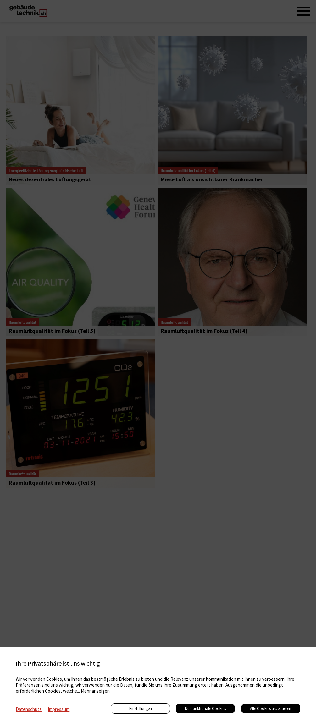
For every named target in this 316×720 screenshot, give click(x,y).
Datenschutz (29, 709)
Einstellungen (140, 708)
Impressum (58, 709)
